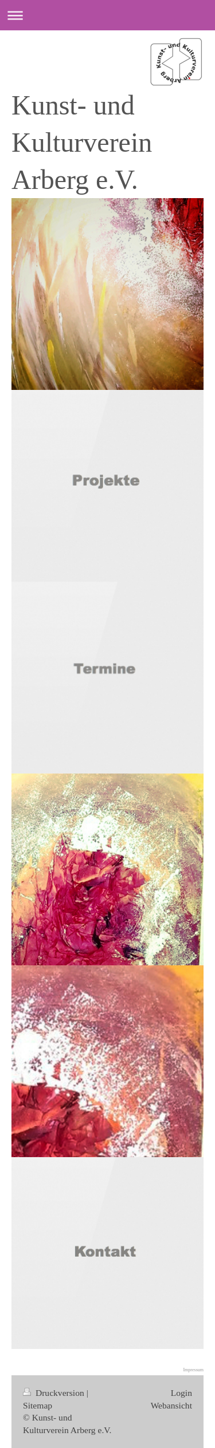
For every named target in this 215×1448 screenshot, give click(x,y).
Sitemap (37, 1405)
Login (181, 1393)
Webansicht (171, 1405)
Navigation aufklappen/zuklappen (107, 15)
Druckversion (55, 1393)
